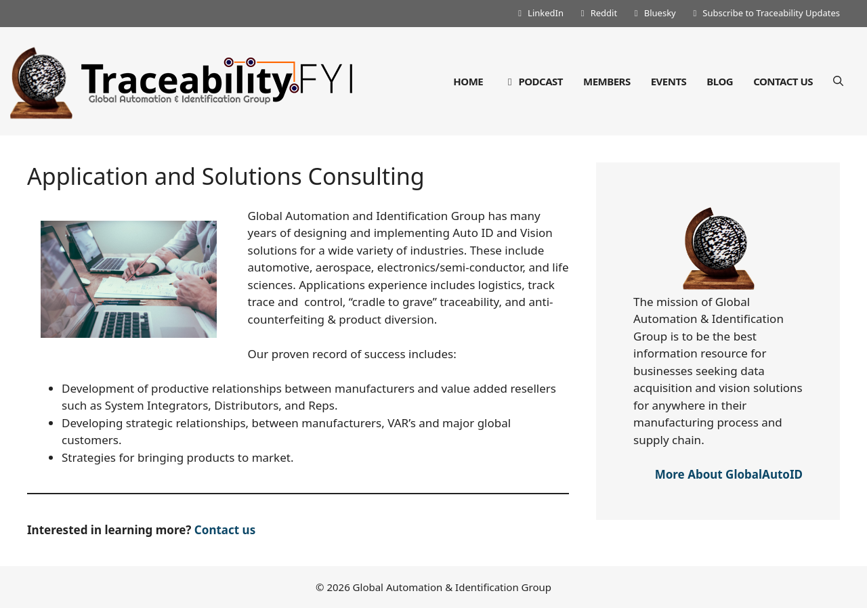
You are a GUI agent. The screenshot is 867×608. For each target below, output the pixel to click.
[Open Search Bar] (838, 81)
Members (607, 81)
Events (669, 81)
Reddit (597, 13)
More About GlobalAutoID (729, 474)
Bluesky (653, 13)
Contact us (224, 530)
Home (468, 81)
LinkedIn (539, 13)
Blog (719, 81)
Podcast (533, 81)
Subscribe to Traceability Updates (765, 13)
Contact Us (783, 81)
